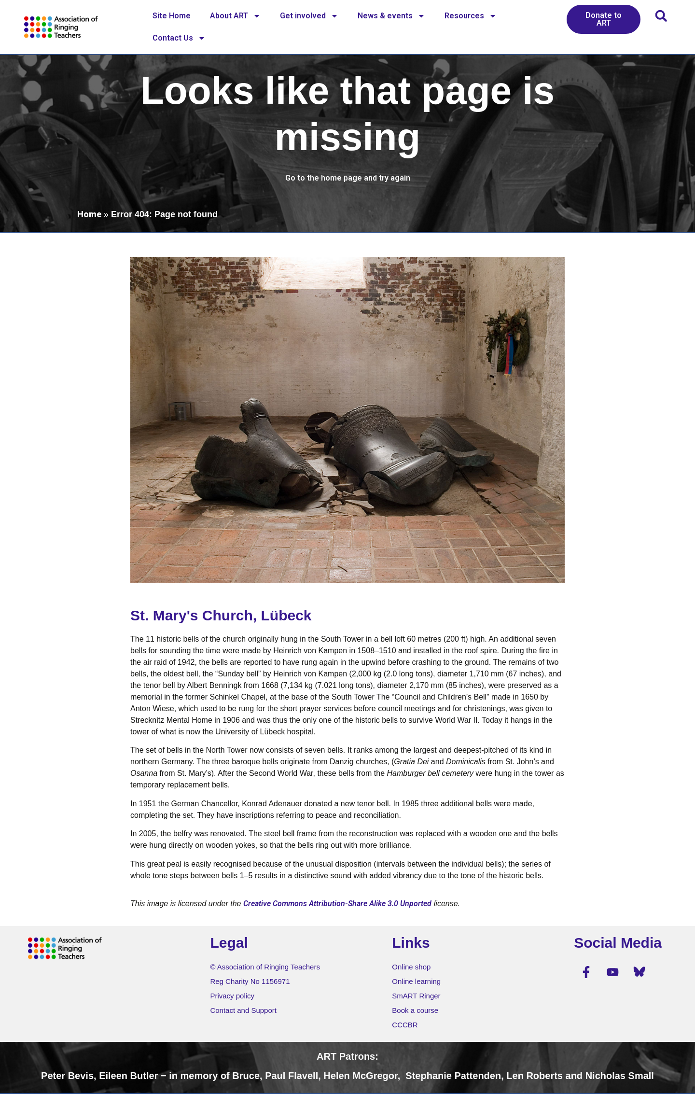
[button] (661, 16)
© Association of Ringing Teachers (265, 967)
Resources (471, 16)
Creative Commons (275, 903)
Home (89, 214)
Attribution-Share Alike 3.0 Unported (370, 903)
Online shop (411, 967)
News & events (391, 16)
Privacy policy (232, 996)
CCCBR (404, 1025)
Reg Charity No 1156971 (250, 981)
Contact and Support (243, 1010)
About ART (235, 16)
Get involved (309, 16)
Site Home (172, 15)
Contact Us (179, 38)
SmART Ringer (416, 996)
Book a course (415, 1010)
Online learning (416, 981)
